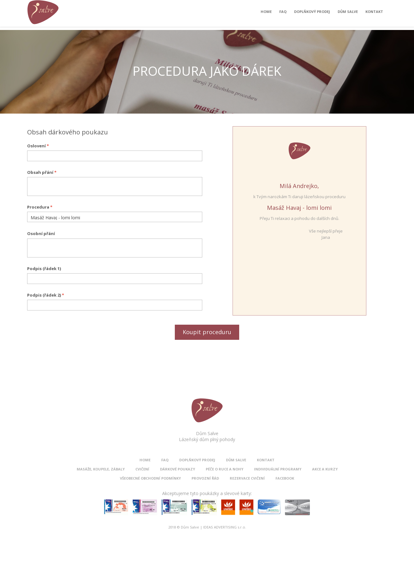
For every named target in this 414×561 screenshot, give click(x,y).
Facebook (284, 478)
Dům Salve (348, 13)
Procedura (39, 207)
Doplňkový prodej (312, 13)
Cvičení (142, 469)
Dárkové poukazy (177, 469)
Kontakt (374, 13)
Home (266, 13)
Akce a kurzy (325, 469)
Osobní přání (41, 233)
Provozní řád (205, 478)
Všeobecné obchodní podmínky (150, 478)
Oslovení (38, 146)
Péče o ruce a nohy (224, 469)
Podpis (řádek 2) (45, 295)
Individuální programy (277, 469)
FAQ (283, 13)
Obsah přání (41, 172)
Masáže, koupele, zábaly (101, 469)
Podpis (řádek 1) (44, 268)
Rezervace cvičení (247, 478)
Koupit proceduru (207, 332)
